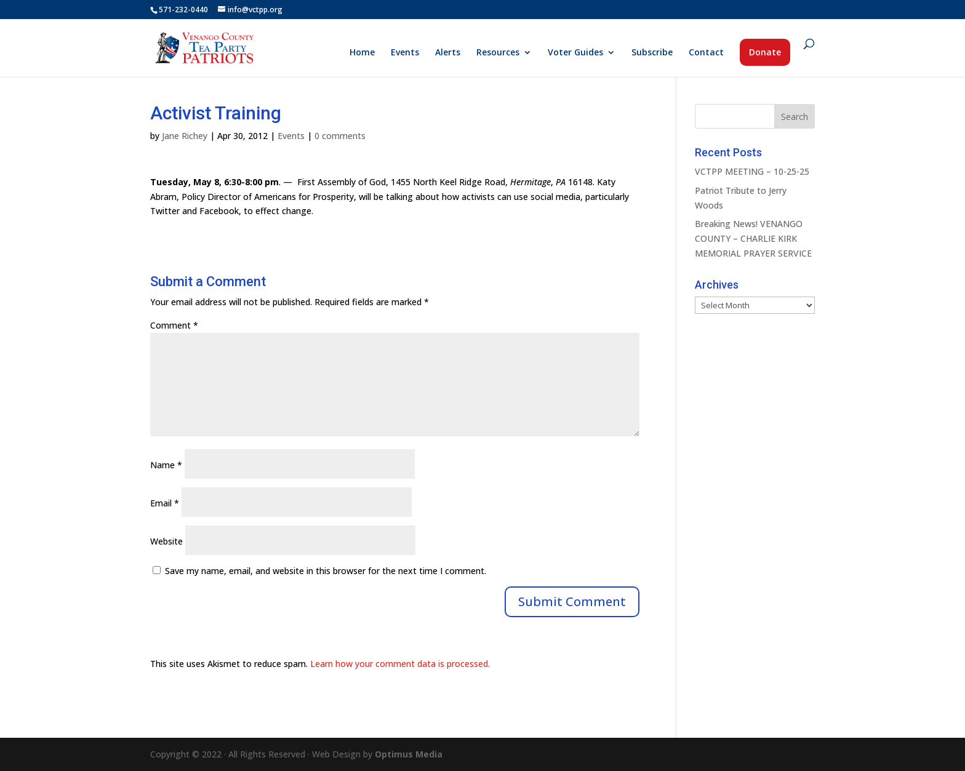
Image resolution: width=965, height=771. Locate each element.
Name (166, 465)
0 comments (340, 136)
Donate (765, 52)
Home (362, 53)
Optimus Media (408, 754)
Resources (497, 53)
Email (164, 503)
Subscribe (652, 53)
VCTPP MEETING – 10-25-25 (752, 171)
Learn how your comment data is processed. (400, 663)
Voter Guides (575, 53)
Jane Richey (184, 136)
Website (166, 541)
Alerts (447, 53)
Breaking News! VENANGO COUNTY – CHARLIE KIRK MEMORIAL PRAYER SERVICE (753, 238)
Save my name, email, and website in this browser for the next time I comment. (325, 571)
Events (405, 53)
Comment (174, 325)
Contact (706, 53)
